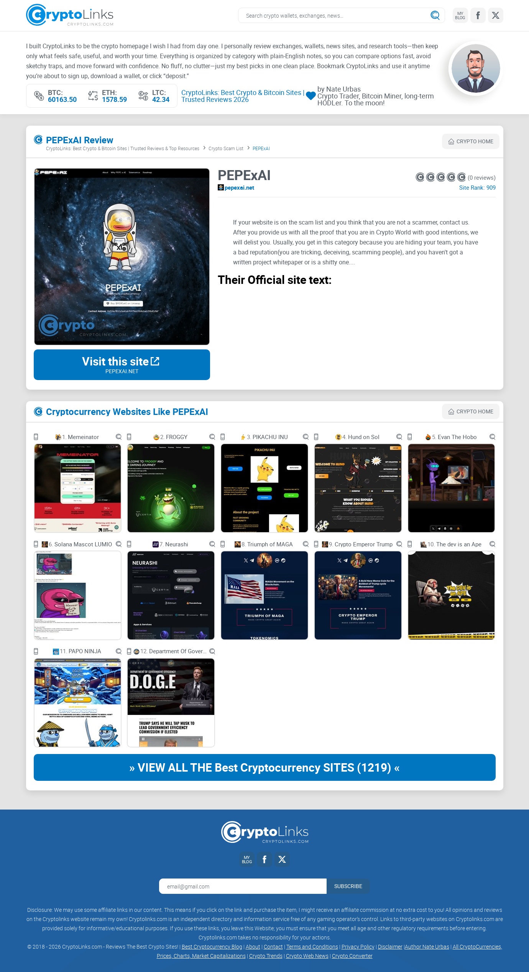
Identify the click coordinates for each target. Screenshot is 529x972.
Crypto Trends (266, 955)
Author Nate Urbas (427, 946)
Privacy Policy (358, 946)
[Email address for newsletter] (243, 886)
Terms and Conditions (312, 946)
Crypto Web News (307, 955)
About (253, 946)
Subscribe (348, 886)
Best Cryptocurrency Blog (212, 946)
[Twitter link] (495, 15)
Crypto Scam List (226, 148)
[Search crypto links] (341, 15)
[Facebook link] (478, 15)
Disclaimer (390, 946)
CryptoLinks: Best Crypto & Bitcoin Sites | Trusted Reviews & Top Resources (122, 148)
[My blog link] (460, 15)
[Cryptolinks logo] (69, 15)
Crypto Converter (352, 955)
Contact (273, 946)
